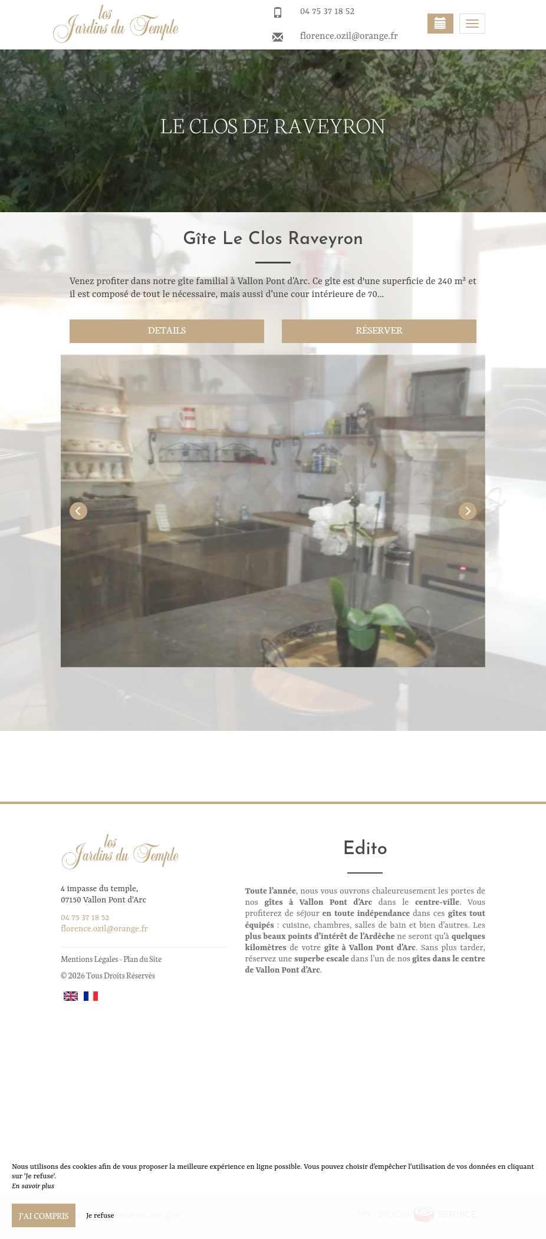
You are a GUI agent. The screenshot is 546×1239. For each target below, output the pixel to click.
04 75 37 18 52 (327, 11)
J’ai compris (43, 1215)
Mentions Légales (89, 958)
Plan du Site (142, 958)
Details (167, 329)
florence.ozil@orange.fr (349, 36)
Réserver (379, 329)
